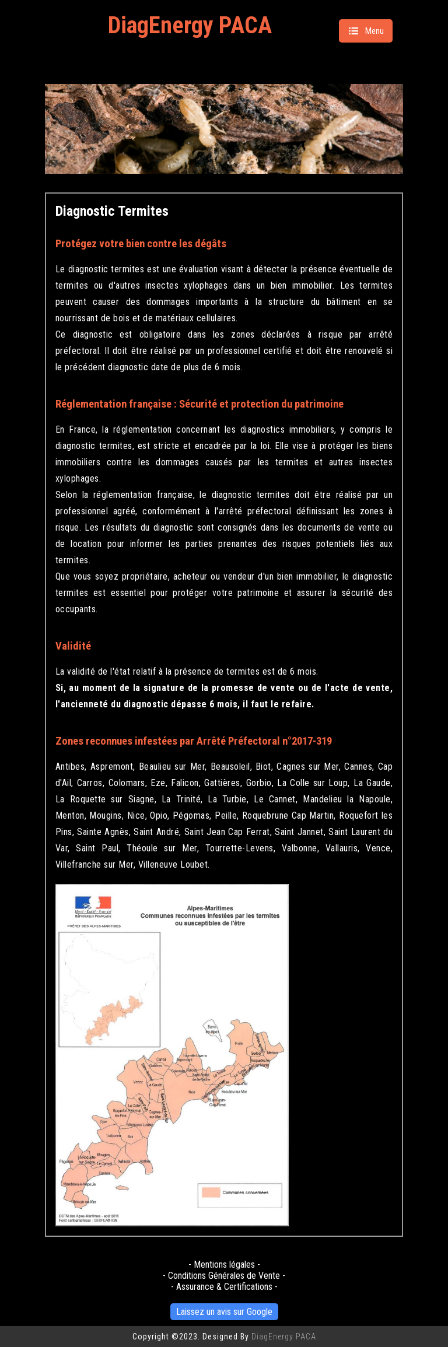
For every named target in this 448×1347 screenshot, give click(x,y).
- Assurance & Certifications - (224, 1286)
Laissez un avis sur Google (224, 1311)
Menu (366, 31)
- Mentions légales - (224, 1264)
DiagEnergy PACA (190, 25)
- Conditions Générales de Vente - (224, 1275)
